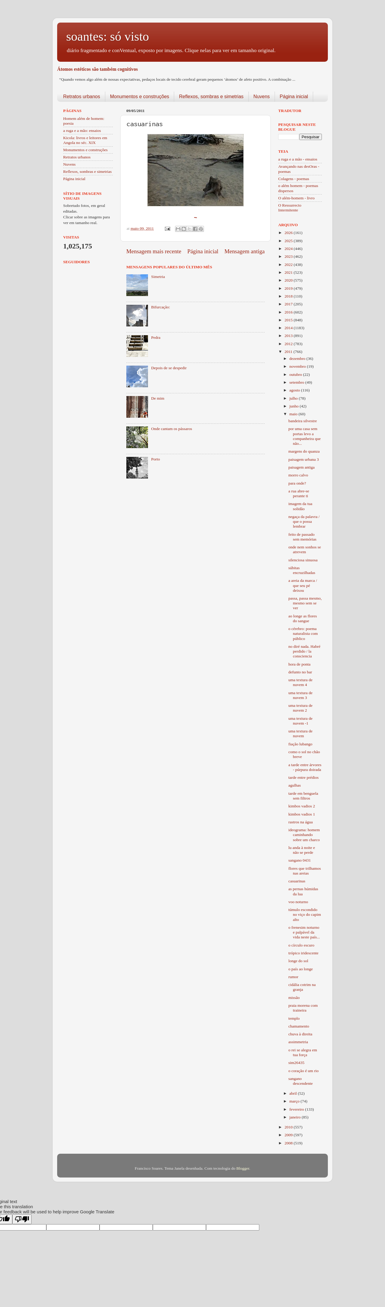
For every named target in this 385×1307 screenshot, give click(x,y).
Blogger (242, 1168)
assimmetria (298, 1042)
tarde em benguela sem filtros (303, 795)
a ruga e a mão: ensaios (82, 130)
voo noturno (298, 902)
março (294, 1101)
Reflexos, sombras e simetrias (211, 96)
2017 (289, 304)
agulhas (294, 785)
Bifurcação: (160, 307)
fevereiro (297, 1109)
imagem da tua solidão (300, 506)
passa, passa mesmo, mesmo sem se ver (305, 603)
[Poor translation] (22, 1219)
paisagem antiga (301, 467)
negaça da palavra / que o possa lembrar (304, 521)
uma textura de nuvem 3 (300, 695)
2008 (289, 1143)
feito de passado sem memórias (302, 536)
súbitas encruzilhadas (301, 570)
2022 (289, 264)
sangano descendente (300, 1081)
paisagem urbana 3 (303, 459)
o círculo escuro (301, 945)
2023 (289, 256)
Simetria (158, 276)
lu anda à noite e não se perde (301, 850)
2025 (289, 241)
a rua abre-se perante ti (298, 493)
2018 (289, 296)
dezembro (297, 358)
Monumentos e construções (139, 96)
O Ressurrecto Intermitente (289, 207)
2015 (289, 320)
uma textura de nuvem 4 (300, 682)
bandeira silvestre (302, 421)
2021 (289, 272)
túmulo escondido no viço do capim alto (304, 914)
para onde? (297, 483)
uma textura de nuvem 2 (300, 708)
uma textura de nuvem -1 (300, 720)
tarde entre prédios (303, 777)
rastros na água (300, 822)
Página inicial (294, 96)
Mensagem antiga (244, 251)
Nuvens (262, 96)
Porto (155, 459)
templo (294, 1018)
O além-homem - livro (296, 198)
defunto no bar (300, 672)
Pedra (155, 337)
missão (294, 997)
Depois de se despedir (168, 368)
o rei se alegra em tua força (302, 1052)
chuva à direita (300, 1034)
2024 (289, 248)
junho (294, 406)
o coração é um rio (303, 1070)
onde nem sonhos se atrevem (304, 549)
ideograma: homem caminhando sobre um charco (304, 835)
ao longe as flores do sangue (302, 618)
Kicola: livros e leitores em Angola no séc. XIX (85, 140)
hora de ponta (299, 664)
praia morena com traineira (303, 1007)
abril (293, 1093)
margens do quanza (304, 451)
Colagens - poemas (293, 178)
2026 (289, 232)
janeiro (295, 1117)
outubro (296, 374)
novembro (298, 366)
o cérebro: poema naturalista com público (303, 633)
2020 (289, 280)
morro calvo (298, 475)
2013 (289, 335)
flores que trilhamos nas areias (304, 870)
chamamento (298, 1026)
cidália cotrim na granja (302, 987)
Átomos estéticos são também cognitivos (97, 69)
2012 (289, 344)
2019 (289, 288)
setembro (297, 382)
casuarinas (296, 881)
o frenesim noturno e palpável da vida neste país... (304, 932)
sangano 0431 (299, 860)
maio (293, 414)
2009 (289, 1135)
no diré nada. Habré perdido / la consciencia (304, 651)
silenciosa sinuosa (303, 560)
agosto (295, 390)
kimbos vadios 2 (301, 806)
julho (294, 398)
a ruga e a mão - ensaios (297, 159)
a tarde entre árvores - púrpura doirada (305, 767)
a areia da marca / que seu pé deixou (302, 585)
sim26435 (296, 1062)
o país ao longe (300, 969)
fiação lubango (300, 744)
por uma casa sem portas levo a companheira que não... (304, 436)
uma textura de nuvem (300, 733)
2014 (289, 328)
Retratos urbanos (81, 96)
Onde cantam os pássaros (171, 428)
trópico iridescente (303, 953)
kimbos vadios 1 (301, 814)
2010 (289, 1127)
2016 (289, 312)
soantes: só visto (107, 36)
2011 (289, 351)
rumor (293, 977)
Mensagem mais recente (153, 251)
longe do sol (298, 961)
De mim (157, 398)
